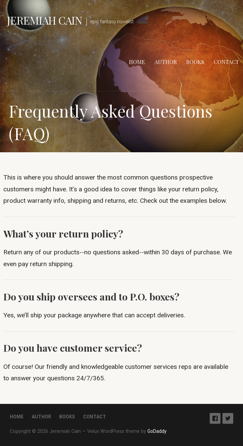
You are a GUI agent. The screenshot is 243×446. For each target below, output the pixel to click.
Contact (226, 61)
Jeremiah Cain (44, 20)
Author (165, 61)
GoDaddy (157, 431)
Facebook (215, 418)
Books (195, 61)
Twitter (227, 418)
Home (137, 61)
